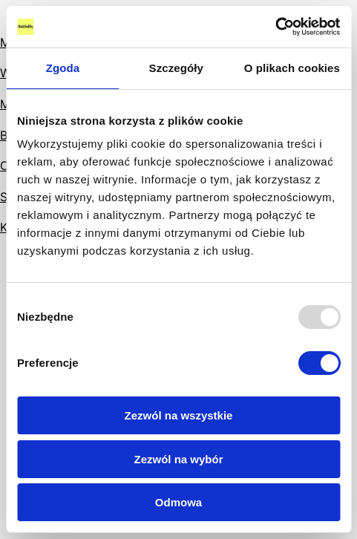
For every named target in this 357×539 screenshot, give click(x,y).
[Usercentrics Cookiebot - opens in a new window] (275, 26)
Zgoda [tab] (63, 68)
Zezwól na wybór (178, 459)
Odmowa (178, 502)
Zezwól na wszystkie (179, 415)
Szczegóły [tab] (176, 68)
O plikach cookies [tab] (292, 68)
